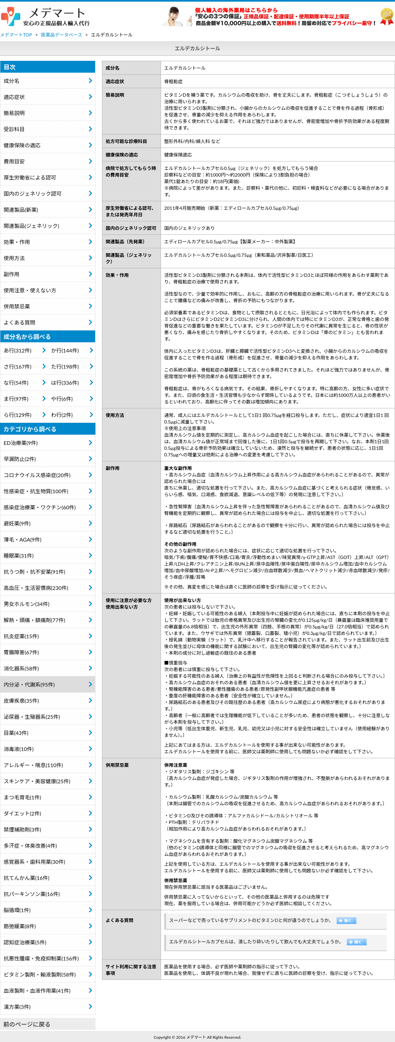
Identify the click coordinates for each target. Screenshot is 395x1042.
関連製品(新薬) (21, 209)
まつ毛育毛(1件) (22, 797)
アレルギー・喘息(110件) (33, 765)
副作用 (11, 274)
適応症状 (14, 97)
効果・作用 (17, 242)
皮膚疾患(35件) (21, 700)
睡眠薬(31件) (19, 555)
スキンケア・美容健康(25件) (37, 781)
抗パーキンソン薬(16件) (32, 894)
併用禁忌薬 (17, 306)
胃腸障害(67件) (21, 652)
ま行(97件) (16, 399)
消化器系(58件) (21, 668)
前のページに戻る (27, 1024)
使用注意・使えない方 (30, 290)
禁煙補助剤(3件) (22, 829)
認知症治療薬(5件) (25, 942)
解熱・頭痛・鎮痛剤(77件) (34, 620)
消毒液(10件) (19, 749)
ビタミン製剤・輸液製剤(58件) (40, 974)
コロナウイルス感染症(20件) (37, 475)
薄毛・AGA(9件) (22, 539)
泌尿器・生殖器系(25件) (32, 717)
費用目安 (14, 161)
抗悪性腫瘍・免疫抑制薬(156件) (41, 958)
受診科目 (14, 129)
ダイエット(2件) (22, 813)
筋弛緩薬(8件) (20, 926)
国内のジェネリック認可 (33, 193)
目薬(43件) (16, 733)
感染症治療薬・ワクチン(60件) (40, 507)
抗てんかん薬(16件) (26, 878)
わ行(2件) (62, 415)
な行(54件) (16, 382)
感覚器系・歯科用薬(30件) (34, 862)
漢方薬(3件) (17, 1007)
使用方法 (14, 258)
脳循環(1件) (17, 910)
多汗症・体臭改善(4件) (30, 845)
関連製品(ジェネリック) (31, 226)
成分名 (11, 81)
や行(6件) (62, 399)
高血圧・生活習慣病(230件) (36, 588)
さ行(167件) (17, 366)
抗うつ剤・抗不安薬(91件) (34, 572)
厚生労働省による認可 (30, 177)
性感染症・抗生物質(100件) (36, 491)
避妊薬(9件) (17, 523)
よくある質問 (19, 322)
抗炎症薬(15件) (21, 636)
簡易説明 (14, 113)
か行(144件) (65, 350)
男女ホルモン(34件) (26, 604)
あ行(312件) (17, 350)
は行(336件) (65, 382)
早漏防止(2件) (20, 459)
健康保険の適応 (22, 145)
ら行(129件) (17, 415)
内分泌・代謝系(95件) (29, 684)
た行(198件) (65, 366)
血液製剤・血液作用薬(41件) (37, 990)
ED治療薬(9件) (21, 443)
